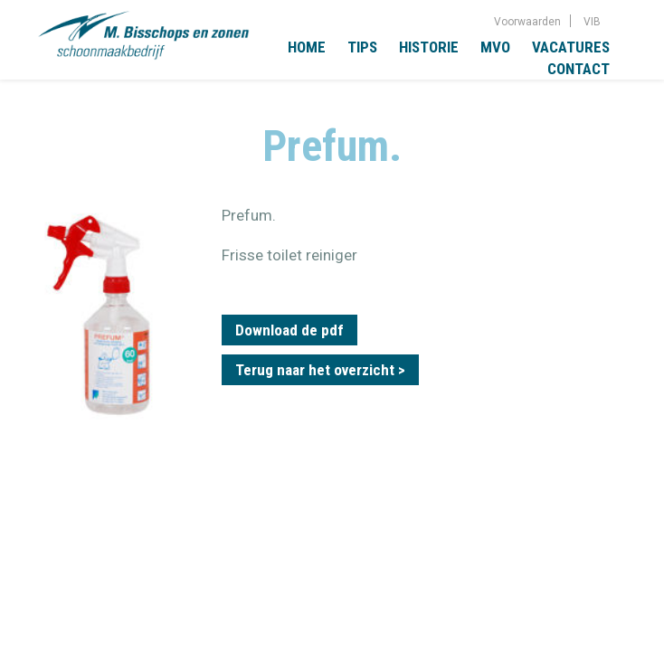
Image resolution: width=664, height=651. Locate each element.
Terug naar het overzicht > (320, 370)
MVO (495, 47)
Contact (578, 69)
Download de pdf (289, 330)
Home (307, 47)
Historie (429, 47)
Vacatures (571, 47)
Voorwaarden (527, 21)
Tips (362, 47)
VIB (592, 21)
